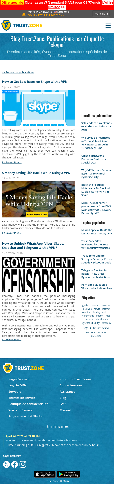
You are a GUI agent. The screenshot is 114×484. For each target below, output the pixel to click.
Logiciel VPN (17, 385)
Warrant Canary (20, 410)
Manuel (65, 410)
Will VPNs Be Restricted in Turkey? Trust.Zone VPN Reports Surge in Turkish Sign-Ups (95, 143)
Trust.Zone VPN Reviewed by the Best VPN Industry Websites (95, 244)
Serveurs (14, 391)
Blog (63, 398)
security (90, 332)
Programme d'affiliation (26, 416)
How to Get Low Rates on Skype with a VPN (35, 82)
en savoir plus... (11, 162)
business (101, 332)
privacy (94, 305)
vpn (87, 328)
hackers (89, 319)
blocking (96, 312)
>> (46, 15)
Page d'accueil (18, 379)
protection (96, 335)
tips (108, 315)
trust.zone (101, 328)
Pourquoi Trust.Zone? (75, 379)
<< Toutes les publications (18, 72)
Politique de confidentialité (28, 404)
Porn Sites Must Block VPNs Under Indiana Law (96, 286)
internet (100, 315)
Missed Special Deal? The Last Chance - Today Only (97, 231)
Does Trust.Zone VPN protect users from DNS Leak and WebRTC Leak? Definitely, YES (96, 208)
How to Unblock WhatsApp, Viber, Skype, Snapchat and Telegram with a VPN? (33, 245)
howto (97, 308)
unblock (106, 312)
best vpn (87, 308)
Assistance (67, 391)
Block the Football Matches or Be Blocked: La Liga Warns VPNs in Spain (95, 190)
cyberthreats (101, 319)
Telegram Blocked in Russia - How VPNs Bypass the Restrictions (95, 274)
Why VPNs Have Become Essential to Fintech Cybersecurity (96, 173)
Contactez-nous (71, 385)
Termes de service (21, 398)
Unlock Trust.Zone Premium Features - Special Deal (93, 159)
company (106, 322)
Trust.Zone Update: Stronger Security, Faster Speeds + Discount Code (96, 259)
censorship (88, 315)
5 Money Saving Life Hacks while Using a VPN (36, 173)
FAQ (63, 404)
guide (85, 305)
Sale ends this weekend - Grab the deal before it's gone (96, 126)
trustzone (105, 305)
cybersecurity (91, 323)
